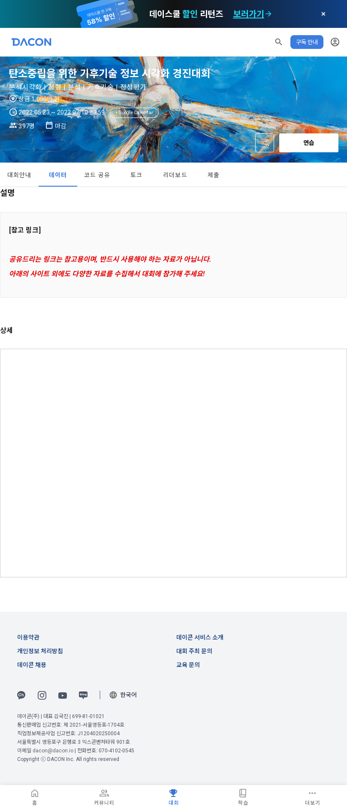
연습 (308, 142)
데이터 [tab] (58, 175)
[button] (278, 42)
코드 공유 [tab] (97, 175)
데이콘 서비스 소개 (199, 637)
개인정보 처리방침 (40, 651)
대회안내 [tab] (19, 175)
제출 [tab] (214, 175)
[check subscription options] (268, 14)
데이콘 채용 (31, 664)
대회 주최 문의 (194, 651)
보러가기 (248, 14)
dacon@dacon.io (53, 751)
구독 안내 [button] (307, 42)
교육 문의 (188, 664)
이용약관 (28, 637)
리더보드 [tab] (175, 175)
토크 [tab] (136, 175)
